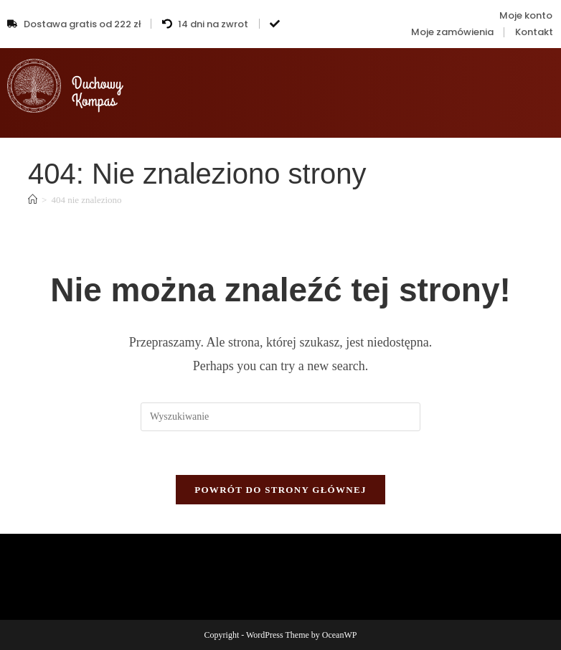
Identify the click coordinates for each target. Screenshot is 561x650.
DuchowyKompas (97, 92)
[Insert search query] (280, 416)
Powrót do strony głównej (280, 489)
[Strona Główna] (32, 199)
